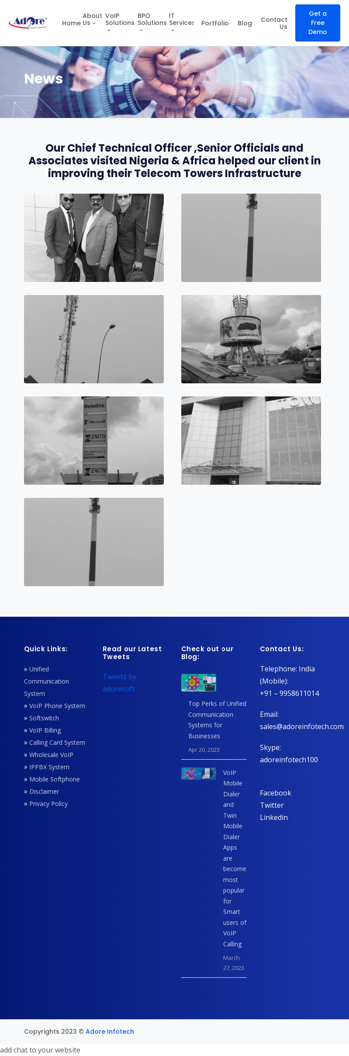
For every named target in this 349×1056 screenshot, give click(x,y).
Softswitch (44, 718)
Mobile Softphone (54, 779)
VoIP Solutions (120, 19)
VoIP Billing (45, 730)
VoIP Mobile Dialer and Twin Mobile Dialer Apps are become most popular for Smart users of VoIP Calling (234, 858)
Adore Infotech (110, 1031)
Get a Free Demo (317, 22)
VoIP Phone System (57, 706)
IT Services (181, 19)
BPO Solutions (152, 19)
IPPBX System (49, 767)
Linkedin (274, 817)
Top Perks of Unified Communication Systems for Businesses (217, 719)
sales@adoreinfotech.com (302, 726)
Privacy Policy (48, 803)
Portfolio (215, 23)
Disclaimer (44, 791)
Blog (245, 23)
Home (71, 23)
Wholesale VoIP (51, 754)
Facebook (275, 793)
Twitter (272, 805)
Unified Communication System (46, 681)
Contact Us (274, 23)
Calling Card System (57, 742)
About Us (92, 19)
